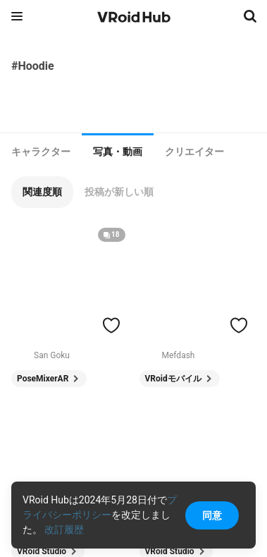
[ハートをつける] (111, 325)
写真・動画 (117, 151)
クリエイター (194, 151)
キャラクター (40, 151)
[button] (42, 192)
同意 (212, 515)
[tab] (41, 151)
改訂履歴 (64, 529)
